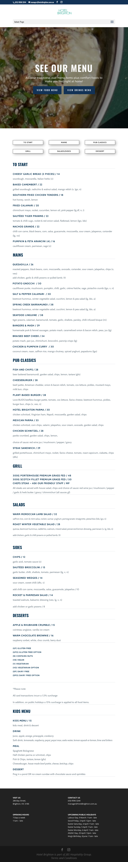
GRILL (28, 151)
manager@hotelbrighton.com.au (82, 803)
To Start (28, 142)
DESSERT (100, 151)
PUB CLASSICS (100, 142)
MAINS (64, 142)
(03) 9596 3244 (20, 2)
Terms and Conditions (64, 858)
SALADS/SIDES (64, 151)
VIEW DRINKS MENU (79, 90)
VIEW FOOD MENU (47, 90)
